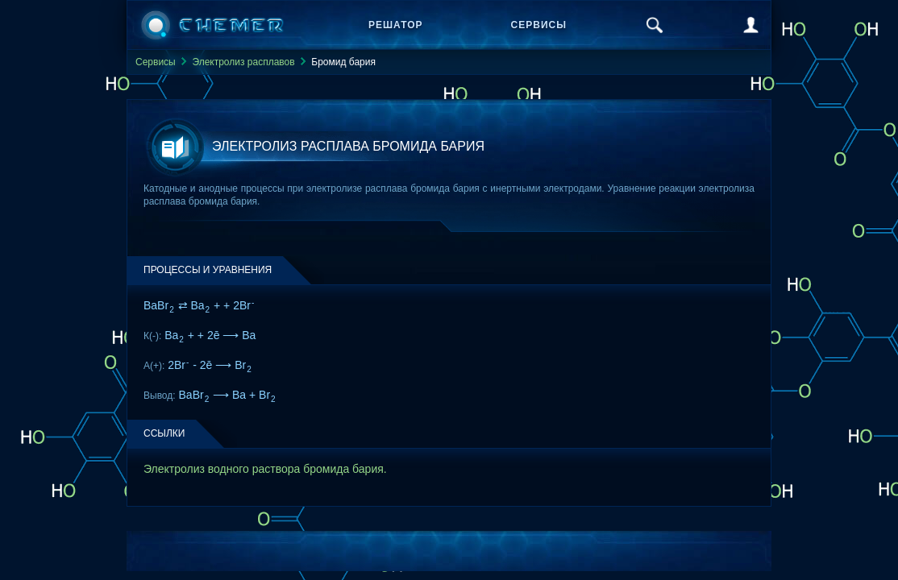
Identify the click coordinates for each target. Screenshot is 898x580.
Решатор (395, 25)
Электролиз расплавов (243, 62)
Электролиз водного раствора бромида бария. (265, 468)
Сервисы (539, 25)
